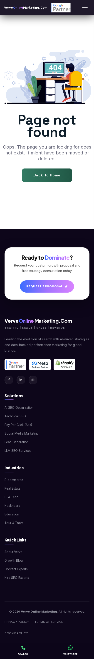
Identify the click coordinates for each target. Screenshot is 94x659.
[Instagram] (33, 380)
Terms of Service (49, 621)
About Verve (13, 552)
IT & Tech (11, 497)
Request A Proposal (47, 286)
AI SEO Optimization (19, 407)
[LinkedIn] (21, 380)
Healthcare (12, 505)
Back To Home (47, 175)
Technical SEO (15, 416)
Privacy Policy (17, 621)
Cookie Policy (16, 633)
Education (12, 514)
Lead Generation (17, 442)
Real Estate (12, 488)
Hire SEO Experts (17, 578)
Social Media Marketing (22, 433)
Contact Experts (16, 569)
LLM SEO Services (18, 450)
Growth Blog (14, 560)
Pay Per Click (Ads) (18, 425)
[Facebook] (9, 380)
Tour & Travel (14, 523)
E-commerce (14, 480)
